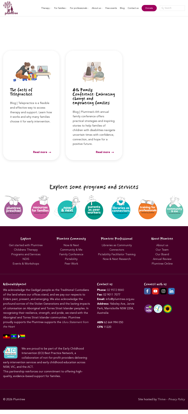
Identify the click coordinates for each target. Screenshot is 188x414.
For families (59, 8)
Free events (110, 8)
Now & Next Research (117, 263)
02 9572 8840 (115, 294)
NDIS (26, 263)
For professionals (78, 8)
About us (96, 8)
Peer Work (71, 268)
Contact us (132, 8)
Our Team (162, 254)
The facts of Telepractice (22, 92)
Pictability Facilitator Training (116, 258)
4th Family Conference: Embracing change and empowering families (90, 98)
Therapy (45, 8)
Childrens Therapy (26, 254)
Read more (42, 156)
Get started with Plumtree (26, 249)
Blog (121, 8)
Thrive (161, 403)
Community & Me (71, 254)
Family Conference (71, 258)
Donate (148, 8)
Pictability (71, 263)
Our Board (162, 258)
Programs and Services (26, 258)
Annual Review (162, 263)
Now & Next (71, 249)
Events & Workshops (26, 268)
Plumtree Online (162, 268)
